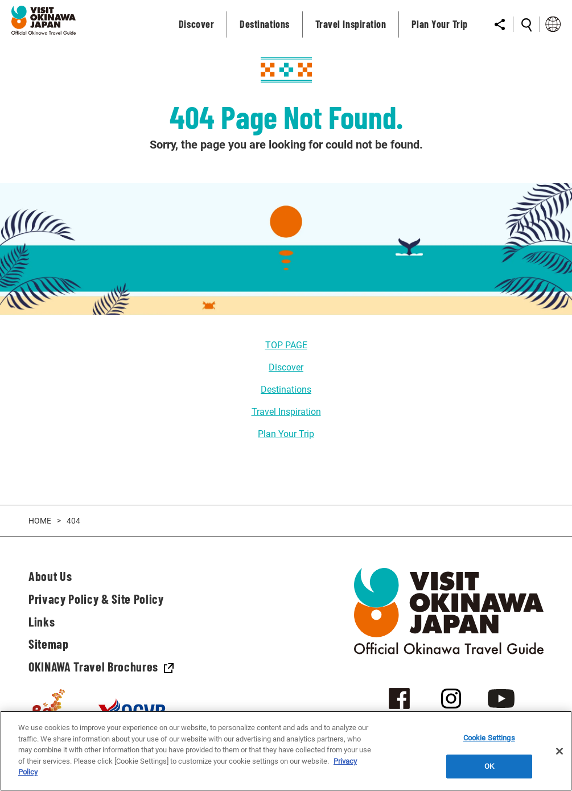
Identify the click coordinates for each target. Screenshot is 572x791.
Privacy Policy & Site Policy (95, 598)
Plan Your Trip (286, 434)
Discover (286, 367)
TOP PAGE (286, 345)
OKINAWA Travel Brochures (101, 666)
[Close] (559, 751)
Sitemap (48, 643)
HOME (39, 520)
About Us (50, 575)
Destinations (286, 389)
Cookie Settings (489, 738)
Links (41, 621)
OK (489, 766)
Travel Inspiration (286, 411)
